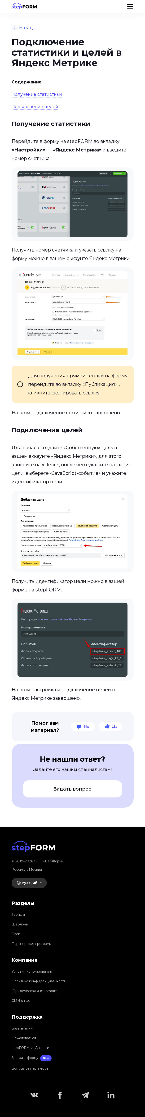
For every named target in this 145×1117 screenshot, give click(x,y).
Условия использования (32, 971)
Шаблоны (20, 924)
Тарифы (18, 914)
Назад (22, 28)
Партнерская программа (32, 944)
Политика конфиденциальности (39, 981)
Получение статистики (37, 94)
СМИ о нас (21, 1000)
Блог (16, 934)
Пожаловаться (24, 1038)
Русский (27, 883)
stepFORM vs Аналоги (30, 1048)
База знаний (22, 1028)
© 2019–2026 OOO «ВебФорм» (37, 861)
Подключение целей (35, 106)
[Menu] (130, 6)
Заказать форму (32, 1058)
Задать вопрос (72, 789)
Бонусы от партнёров (30, 1068)
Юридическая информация (35, 991)
